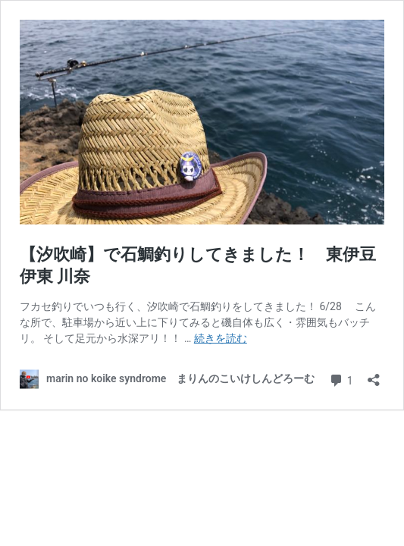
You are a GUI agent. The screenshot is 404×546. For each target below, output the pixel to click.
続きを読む (220, 338)
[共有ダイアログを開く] (373, 375)
